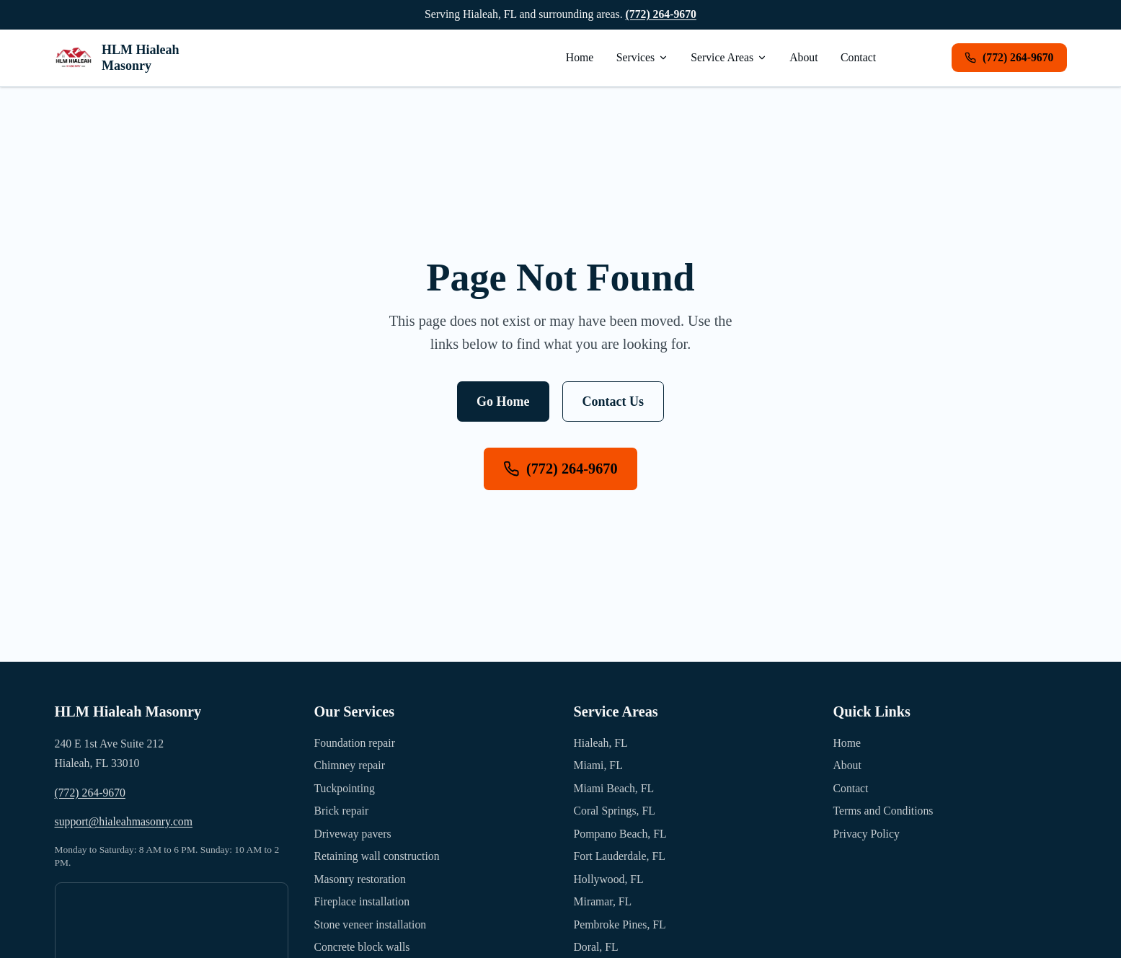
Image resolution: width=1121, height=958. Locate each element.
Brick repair (341, 810)
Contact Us (613, 401)
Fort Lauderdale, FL (619, 856)
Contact (858, 57)
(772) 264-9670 (661, 14)
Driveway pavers (352, 834)
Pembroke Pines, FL (620, 924)
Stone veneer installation (370, 924)
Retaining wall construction (377, 856)
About (803, 57)
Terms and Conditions (883, 810)
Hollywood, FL (609, 879)
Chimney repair (349, 765)
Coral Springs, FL (614, 810)
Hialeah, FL (601, 743)
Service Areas (729, 57)
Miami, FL (598, 765)
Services (642, 57)
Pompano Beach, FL (620, 834)
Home (580, 57)
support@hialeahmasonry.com (124, 821)
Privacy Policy (866, 834)
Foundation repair (354, 743)
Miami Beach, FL (614, 788)
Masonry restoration (360, 879)
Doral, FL (596, 947)
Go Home (503, 401)
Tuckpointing (344, 788)
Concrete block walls (362, 947)
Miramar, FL (603, 901)
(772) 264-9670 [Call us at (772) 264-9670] (560, 469)
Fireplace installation (362, 901)
